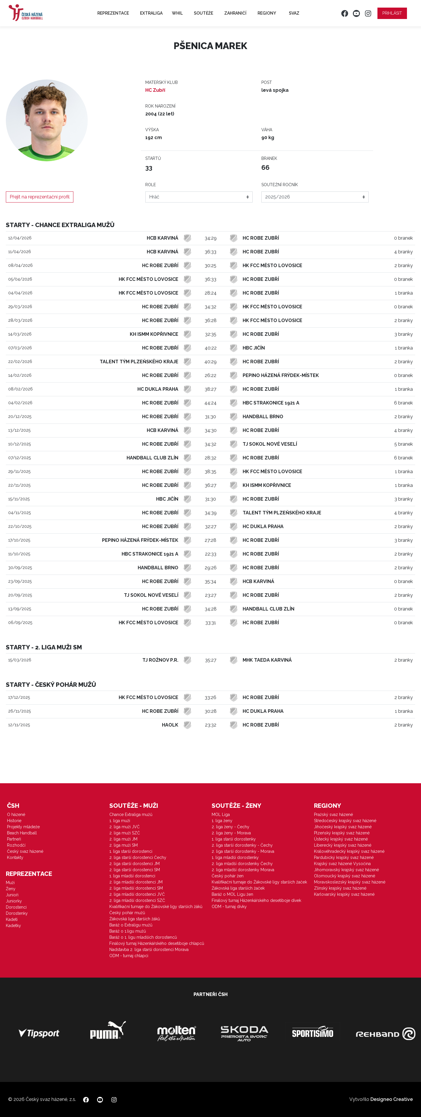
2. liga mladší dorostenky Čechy (242, 863)
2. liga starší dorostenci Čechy (137, 857)
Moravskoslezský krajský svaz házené (349, 882)
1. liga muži (119, 820)
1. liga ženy (222, 820)
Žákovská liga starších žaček (238, 888)
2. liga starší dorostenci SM (134, 869)
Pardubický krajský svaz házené (344, 857)
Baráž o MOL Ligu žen (232, 894)
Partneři (14, 839)
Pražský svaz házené (333, 814)
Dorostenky (17, 913)
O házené (16, 814)
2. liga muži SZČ (124, 833)
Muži (10, 882)
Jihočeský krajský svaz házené (343, 826)
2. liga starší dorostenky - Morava (243, 851)
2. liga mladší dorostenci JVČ (137, 894)
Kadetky (13, 925)
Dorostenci (16, 907)
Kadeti (12, 919)
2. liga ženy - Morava (231, 833)
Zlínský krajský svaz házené (340, 888)
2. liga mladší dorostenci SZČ (137, 900)
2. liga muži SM (123, 845)
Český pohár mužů (127, 912)
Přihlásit (392, 13)
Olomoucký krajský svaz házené (344, 876)
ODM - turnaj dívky (229, 906)
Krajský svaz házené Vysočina (342, 863)
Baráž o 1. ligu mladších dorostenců (143, 937)
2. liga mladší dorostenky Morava (243, 869)
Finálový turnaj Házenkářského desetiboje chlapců (156, 943)
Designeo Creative (391, 1099)
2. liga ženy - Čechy (230, 826)
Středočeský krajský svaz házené (345, 820)
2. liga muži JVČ (124, 826)
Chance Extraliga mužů (130, 814)
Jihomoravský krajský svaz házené (346, 869)
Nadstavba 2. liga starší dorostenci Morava (149, 949)
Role (150, 184)
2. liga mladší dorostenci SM (136, 888)
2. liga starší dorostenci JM (134, 863)
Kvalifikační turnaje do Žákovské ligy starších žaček (259, 882)
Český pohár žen (228, 876)
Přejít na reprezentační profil (40, 197)
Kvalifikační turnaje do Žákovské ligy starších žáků (155, 906)
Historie (14, 820)
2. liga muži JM (123, 839)
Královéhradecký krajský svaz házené (349, 851)
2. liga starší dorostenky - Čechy (242, 845)
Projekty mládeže (23, 826)
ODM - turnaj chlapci (128, 955)
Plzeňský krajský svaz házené (342, 833)
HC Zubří (155, 90)
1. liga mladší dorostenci (132, 876)
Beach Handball (22, 833)
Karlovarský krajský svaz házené (344, 894)
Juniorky (14, 901)
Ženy (10, 888)
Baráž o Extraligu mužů (130, 925)
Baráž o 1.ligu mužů (127, 931)
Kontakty (15, 857)
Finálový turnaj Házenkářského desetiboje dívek (256, 900)
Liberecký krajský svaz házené (342, 845)
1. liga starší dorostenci (130, 851)
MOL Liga (221, 814)
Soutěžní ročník (279, 184)
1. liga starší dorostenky (234, 839)
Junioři (12, 895)
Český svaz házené (25, 851)
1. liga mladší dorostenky (235, 857)
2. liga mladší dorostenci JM (136, 882)
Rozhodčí (16, 845)
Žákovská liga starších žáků (134, 919)
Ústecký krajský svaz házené (341, 839)
